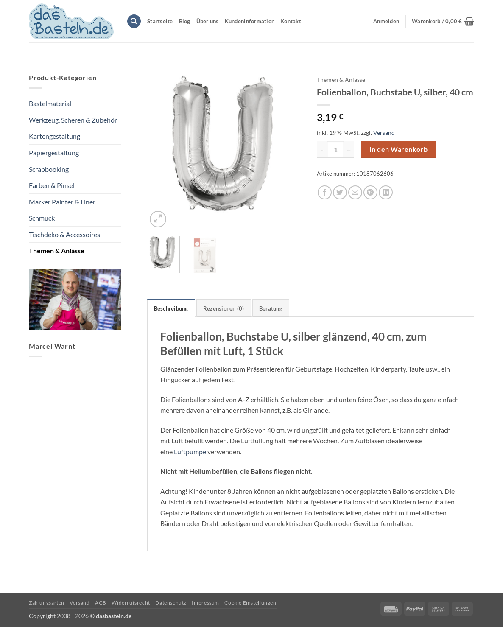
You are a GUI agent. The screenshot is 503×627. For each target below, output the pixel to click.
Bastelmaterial (50, 103)
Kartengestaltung (54, 136)
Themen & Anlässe (56, 250)
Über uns (207, 21)
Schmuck (42, 218)
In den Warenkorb (398, 149)
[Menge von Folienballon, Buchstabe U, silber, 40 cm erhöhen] (349, 149)
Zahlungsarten (46, 602)
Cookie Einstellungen (250, 602)
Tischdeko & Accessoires (64, 234)
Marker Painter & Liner (62, 202)
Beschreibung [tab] (171, 308)
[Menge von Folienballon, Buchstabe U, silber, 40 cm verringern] (322, 149)
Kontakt (290, 21)
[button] (443, 21)
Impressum (205, 602)
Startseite (160, 21)
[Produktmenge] (335, 149)
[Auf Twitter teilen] (340, 192)
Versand (384, 132)
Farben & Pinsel (52, 185)
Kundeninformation (249, 21)
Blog (184, 21)
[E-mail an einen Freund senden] (355, 192)
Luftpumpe (190, 452)
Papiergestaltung (54, 152)
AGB (100, 602)
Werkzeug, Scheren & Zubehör (73, 120)
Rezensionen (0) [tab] (223, 308)
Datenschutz (171, 602)
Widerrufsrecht (131, 602)
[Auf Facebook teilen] (325, 192)
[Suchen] (134, 21)
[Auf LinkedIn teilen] (386, 192)
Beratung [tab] (270, 308)
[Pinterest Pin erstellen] (370, 192)
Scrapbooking (49, 169)
